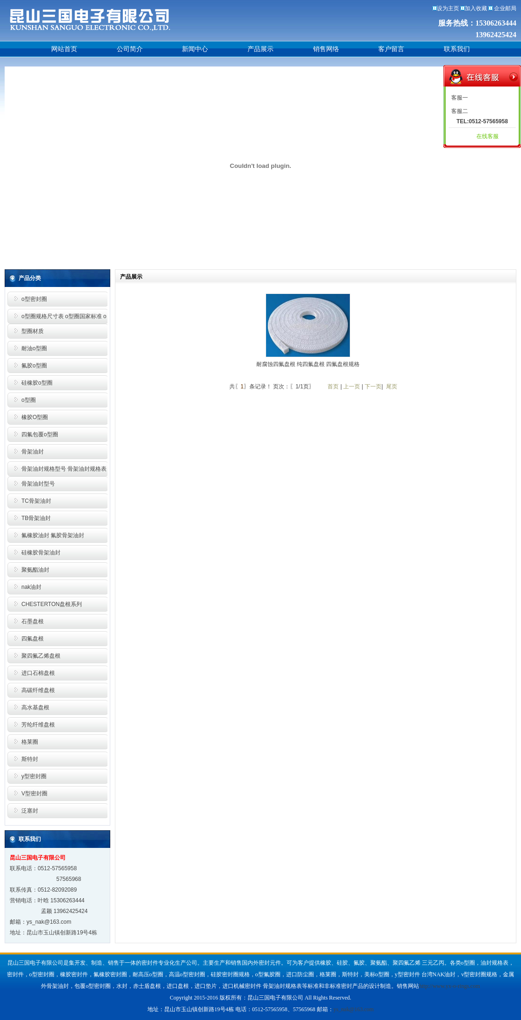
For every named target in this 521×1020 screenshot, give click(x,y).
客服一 (459, 97)
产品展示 (260, 49)
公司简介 (130, 49)
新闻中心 (195, 49)
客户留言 (391, 49)
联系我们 (457, 49)
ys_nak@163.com (49, 922)
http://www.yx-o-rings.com (449, 986)
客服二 (459, 111)
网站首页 (64, 49)
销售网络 (326, 49)
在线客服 (487, 136)
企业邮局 (505, 8)
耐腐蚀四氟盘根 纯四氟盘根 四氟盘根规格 (308, 364)
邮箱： (18, 922)
